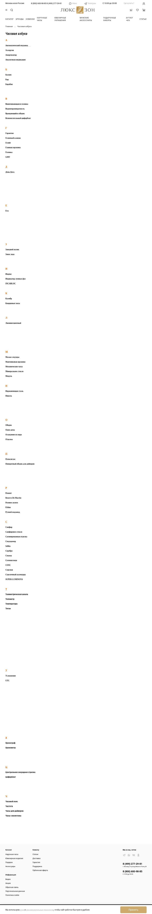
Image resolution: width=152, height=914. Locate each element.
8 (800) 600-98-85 (38, 3)
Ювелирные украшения (60, 19)
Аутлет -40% (129, 19)
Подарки (9, 862)
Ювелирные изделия (14, 858)
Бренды (20, 19)
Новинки (30, 19)
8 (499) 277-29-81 (54, 3)
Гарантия (36, 862)
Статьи (143, 19)
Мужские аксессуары (86, 19)
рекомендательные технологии (40, 910)
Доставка (36, 858)
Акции (8, 883)
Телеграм (92, 3)
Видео (8, 879)
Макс (74, 3)
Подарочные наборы (109, 19)
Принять (133, 909)
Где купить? (129, 3)
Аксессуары (10, 866)
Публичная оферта (40, 870)
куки (22, 910)
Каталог (9, 19)
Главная (9, 26)
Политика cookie (12, 895)
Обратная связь (11, 887)
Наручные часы (42, 19)
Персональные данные (15, 891)
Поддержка (37, 866)
